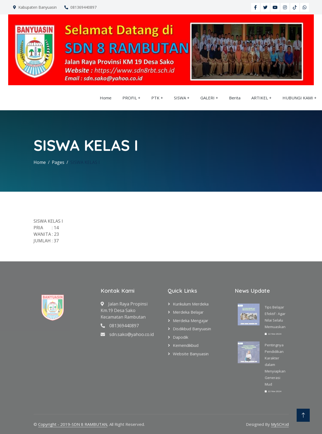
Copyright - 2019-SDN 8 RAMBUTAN (72, 424)
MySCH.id (280, 424)
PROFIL (129, 97)
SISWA (180, 97)
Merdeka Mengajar (190, 320)
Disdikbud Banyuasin (192, 328)
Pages (58, 162)
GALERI (207, 97)
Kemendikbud (185, 345)
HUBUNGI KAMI (297, 97)
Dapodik (180, 337)
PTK (155, 97)
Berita (234, 97)
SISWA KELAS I (85, 162)
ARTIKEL (259, 97)
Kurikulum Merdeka (191, 304)
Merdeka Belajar (188, 312)
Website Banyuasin (191, 353)
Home (106, 97)
